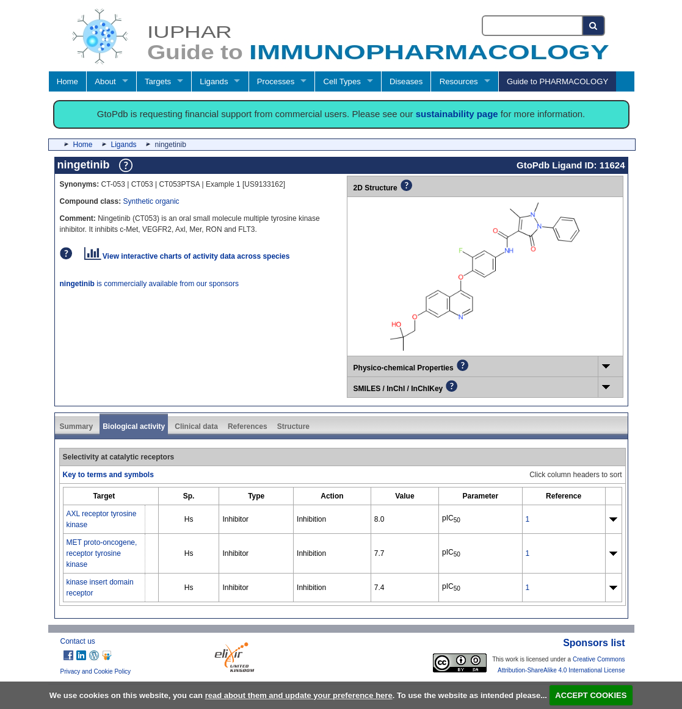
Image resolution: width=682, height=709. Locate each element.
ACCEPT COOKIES (590, 695)
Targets (158, 81)
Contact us (77, 641)
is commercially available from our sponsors (149, 283)
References (247, 426)
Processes (276, 81)
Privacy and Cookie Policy (95, 671)
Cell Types (342, 81)
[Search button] (593, 25)
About (105, 81)
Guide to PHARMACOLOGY (557, 81)
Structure (293, 426)
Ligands (214, 81)
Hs (189, 519)
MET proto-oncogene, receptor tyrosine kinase (102, 553)
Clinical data (196, 426)
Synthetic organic (151, 201)
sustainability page (457, 114)
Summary (76, 426)
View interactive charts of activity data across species (187, 256)
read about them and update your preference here (299, 695)
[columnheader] (104, 496)
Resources (459, 81)
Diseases (406, 81)
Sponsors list (594, 643)
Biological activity (134, 426)
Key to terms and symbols (108, 474)
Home (67, 81)
